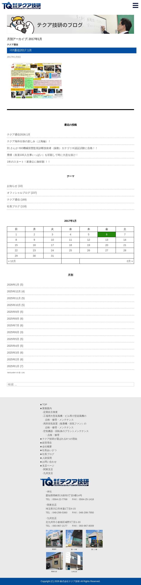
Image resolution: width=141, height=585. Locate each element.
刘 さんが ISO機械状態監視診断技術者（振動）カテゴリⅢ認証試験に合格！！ (52, 148)
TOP (44, 404)
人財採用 (47, 458)
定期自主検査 (50, 412)
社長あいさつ (49, 450)
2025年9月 (13, 311)
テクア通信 (12, 44)
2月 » (130, 261)
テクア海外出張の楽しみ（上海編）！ (29, 141)
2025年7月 (13, 325)
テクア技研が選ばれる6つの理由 (59, 438)
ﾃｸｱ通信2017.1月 (21, 50)
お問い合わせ (49, 461)
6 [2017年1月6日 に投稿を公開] (106, 234)
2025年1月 (13, 366)
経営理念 (47, 442)
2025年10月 (14, 305)
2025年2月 (13, 359)
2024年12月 (14, 373)
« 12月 (12, 261)
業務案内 (47, 408)
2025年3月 (13, 352)
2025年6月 (13, 332)
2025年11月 (14, 298)
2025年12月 (14, 291)
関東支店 (48, 469)
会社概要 (47, 446)
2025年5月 (13, 339)
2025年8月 (13, 318)
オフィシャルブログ (18, 192)
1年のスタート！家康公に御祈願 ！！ (28, 161)
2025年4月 (13, 345)
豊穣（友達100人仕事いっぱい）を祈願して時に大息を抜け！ (42, 154)
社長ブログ (13, 206)
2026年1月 (13, 284)
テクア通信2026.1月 (18, 134)
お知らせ (12, 185)
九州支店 (48, 473)
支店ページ (48, 465)
